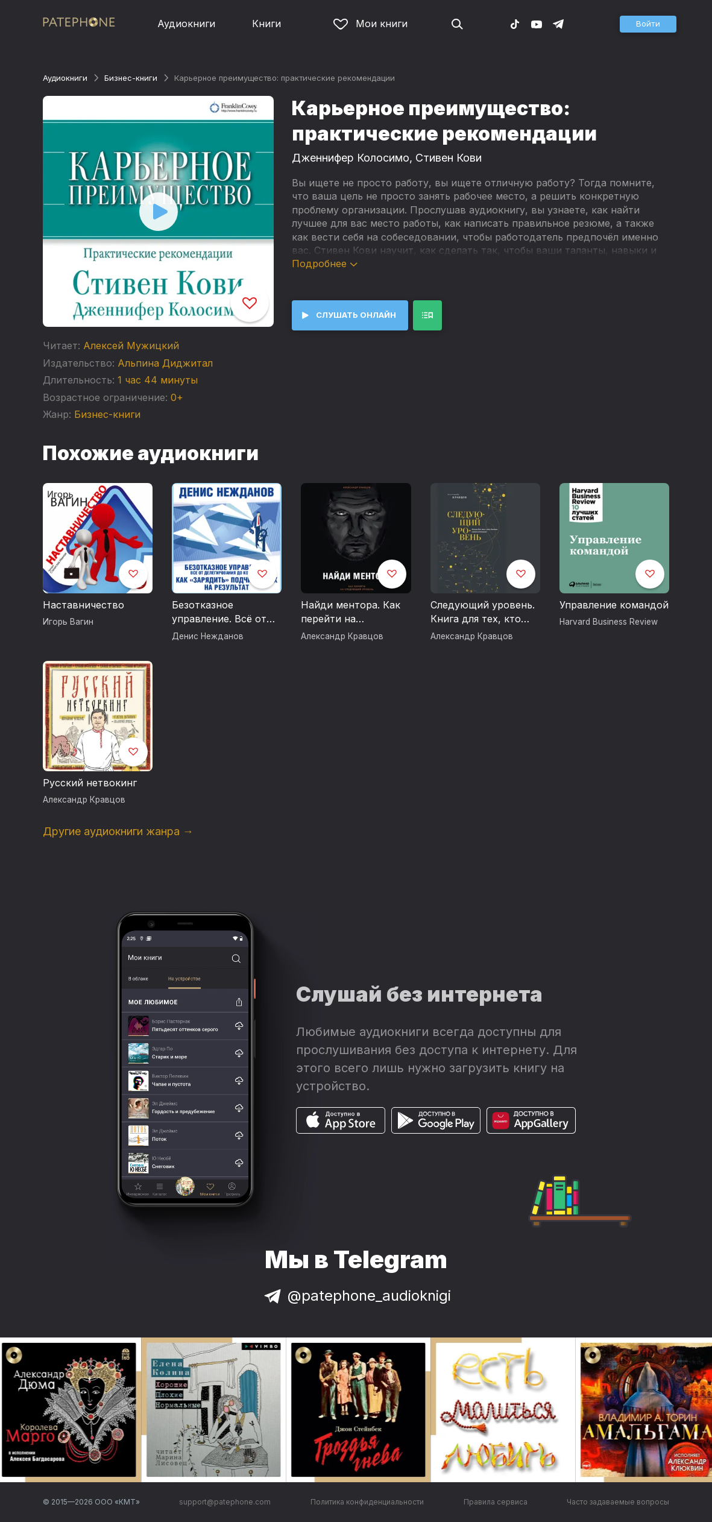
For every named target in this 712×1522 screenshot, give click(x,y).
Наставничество (83, 605)
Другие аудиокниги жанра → (118, 831)
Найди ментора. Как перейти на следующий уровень (351, 613)
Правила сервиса (496, 1501)
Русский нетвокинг (90, 783)
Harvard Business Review (608, 622)
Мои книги (370, 23)
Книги (266, 23)
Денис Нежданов (208, 636)
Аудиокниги (186, 23)
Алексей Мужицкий (131, 345)
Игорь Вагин (68, 622)
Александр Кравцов (342, 636)
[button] (648, 24)
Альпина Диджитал (165, 363)
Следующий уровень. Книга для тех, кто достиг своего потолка (482, 613)
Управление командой (614, 605)
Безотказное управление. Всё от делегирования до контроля (219, 613)
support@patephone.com (225, 1501)
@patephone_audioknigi (356, 1295)
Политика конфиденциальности (367, 1501)
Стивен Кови (448, 157)
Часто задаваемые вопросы (618, 1501)
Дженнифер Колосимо (350, 157)
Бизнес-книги (130, 78)
